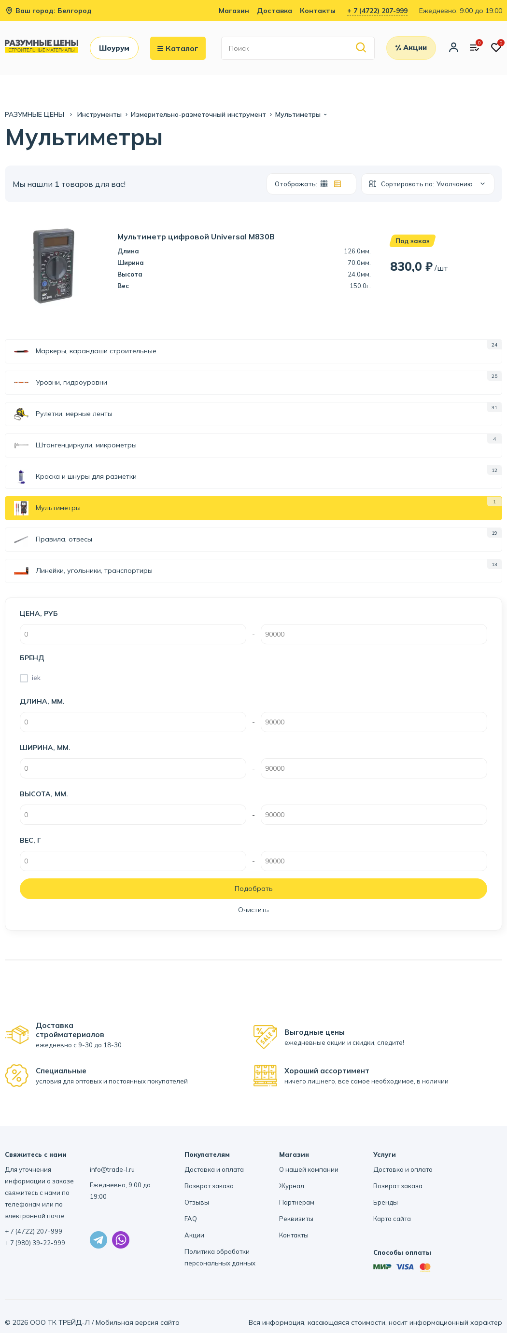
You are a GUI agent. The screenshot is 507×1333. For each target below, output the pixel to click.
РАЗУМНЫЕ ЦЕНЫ (35, 114)
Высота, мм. (44, 794)
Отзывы (196, 1202)
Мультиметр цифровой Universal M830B (196, 236)
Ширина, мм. (45, 747)
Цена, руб (39, 613)
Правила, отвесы (53, 539)
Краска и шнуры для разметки (75, 477)
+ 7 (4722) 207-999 (377, 10)
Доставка (274, 10)
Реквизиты (296, 1218)
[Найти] (361, 48)
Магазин (234, 10)
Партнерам (296, 1202)
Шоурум (114, 48)
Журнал (291, 1186)
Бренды (385, 1202)
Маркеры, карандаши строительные (85, 351)
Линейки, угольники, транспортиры (83, 571)
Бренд (32, 657)
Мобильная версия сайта (138, 1322)
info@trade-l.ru (112, 1169)
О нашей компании (308, 1169)
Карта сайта (392, 1218)
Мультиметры (47, 508)
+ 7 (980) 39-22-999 (35, 1243)
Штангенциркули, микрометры (75, 445)
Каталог (177, 48)
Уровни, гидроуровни (60, 382)
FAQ (190, 1218)
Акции (194, 1235)
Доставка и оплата (214, 1169)
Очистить (253, 909)
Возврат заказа (209, 1186)
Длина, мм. (42, 701)
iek (36, 677)
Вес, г (30, 840)
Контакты (318, 10)
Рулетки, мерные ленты (63, 414)
